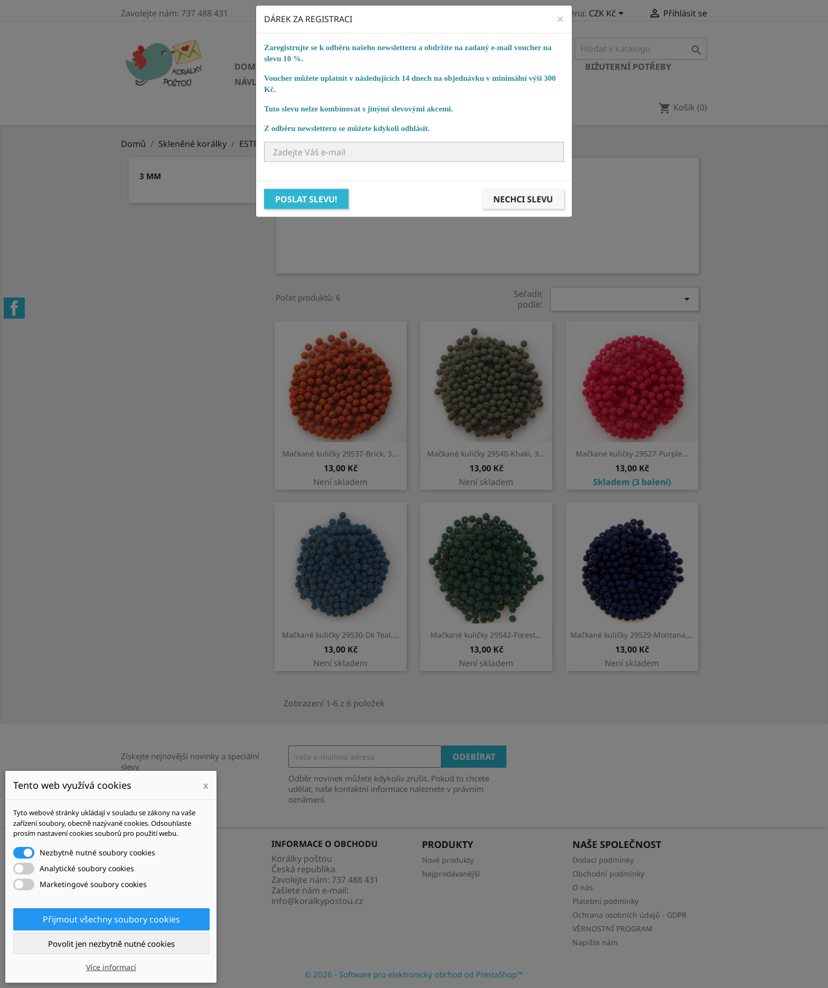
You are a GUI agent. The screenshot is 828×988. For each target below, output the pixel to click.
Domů (248, 66)
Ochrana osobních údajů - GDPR (629, 915)
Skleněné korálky (317, 66)
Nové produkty (448, 860)
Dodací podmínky (603, 860)
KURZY (404, 82)
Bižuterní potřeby (628, 66)
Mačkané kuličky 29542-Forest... (486, 635)
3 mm (150, 176)
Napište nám (595, 942)
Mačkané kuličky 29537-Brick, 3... (340, 454)
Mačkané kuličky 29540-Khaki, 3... (486, 454)
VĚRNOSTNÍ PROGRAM (612, 929)
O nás (582, 887)
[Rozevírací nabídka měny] (608, 14)
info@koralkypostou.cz (317, 901)
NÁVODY (449, 82)
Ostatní (360, 82)
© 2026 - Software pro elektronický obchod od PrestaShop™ (414, 974)
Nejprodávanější (451, 874)
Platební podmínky (605, 901)
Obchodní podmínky (608, 874)
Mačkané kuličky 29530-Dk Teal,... (340, 635)
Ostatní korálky (412, 66)
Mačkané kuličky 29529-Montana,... (632, 635)
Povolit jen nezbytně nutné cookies (111, 943)
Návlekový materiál (281, 82)
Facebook (14, 308)
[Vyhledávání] (641, 49)
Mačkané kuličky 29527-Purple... (632, 454)
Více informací (111, 967)
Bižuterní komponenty (518, 66)
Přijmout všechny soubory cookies (111, 919)
